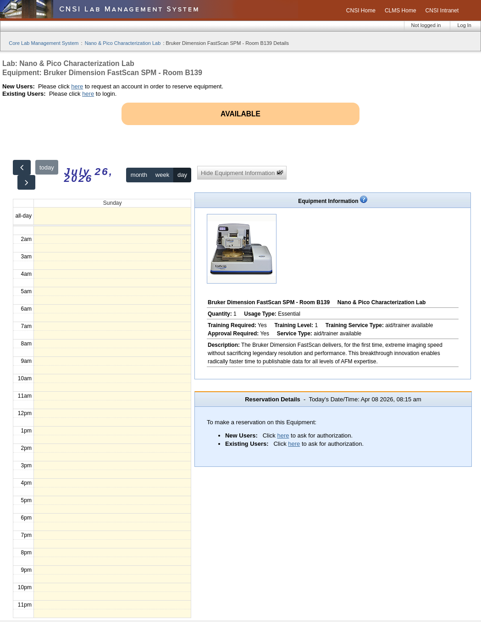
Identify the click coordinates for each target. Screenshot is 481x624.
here (77, 86)
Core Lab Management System (43, 43)
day (182, 174)
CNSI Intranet (442, 10)
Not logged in (426, 25)
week (162, 174)
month (139, 174)
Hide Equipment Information (242, 173)
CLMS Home (400, 10)
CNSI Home (361, 10)
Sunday (112, 203)
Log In (464, 25)
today (46, 167)
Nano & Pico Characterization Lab (123, 43)
